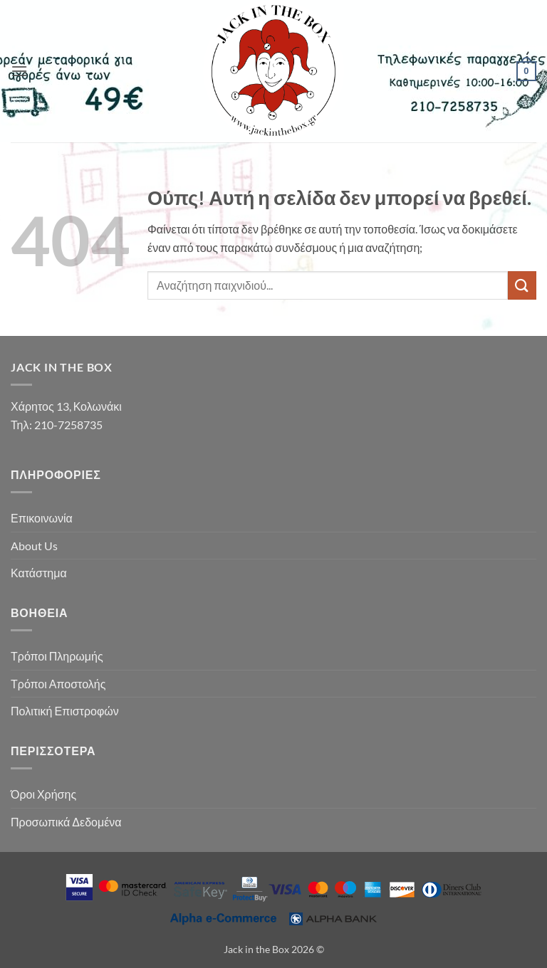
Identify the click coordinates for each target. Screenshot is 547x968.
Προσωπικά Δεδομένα (66, 821)
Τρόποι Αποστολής (58, 683)
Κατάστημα (39, 572)
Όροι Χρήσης (43, 794)
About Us (34, 545)
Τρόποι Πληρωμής (57, 656)
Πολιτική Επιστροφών (65, 710)
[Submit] (522, 285)
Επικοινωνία (42, 518)
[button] (19, 70)
